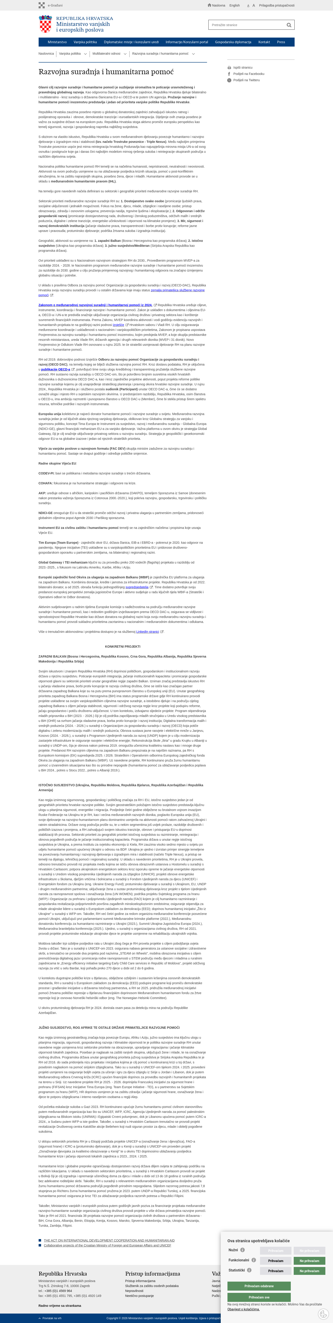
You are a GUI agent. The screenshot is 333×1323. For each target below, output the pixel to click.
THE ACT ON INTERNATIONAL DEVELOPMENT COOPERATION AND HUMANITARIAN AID (109, 1240)
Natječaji (218, 1286)
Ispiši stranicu (240, 68)
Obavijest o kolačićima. (243, 1309)
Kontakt (264, 42)
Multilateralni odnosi (106, 53)
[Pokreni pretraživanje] (289, 25)
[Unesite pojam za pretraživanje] (249, 25)
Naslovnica (46, 53)
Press (281, 42)
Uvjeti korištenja (188, 1318)
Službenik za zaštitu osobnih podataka (152, 1286)
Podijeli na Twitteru (243, 80)
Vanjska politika (85, 42)
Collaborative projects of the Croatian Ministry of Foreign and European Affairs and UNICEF (107, 1245)
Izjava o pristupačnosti (212, 1318)
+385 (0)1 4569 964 (58, 1291)
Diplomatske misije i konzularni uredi (131, 42)
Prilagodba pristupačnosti (276, 5)
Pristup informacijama (140, 1281)
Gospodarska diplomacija (233, 42)
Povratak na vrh (52, 1318)
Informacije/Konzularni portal (187, 42)
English (234, 5)
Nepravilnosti (134, 1291)
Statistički (237, 1279)
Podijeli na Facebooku (246, 74)
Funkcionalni (239, 1269)
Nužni (233, 1259)
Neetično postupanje (139, 1296)
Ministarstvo (57, 42)
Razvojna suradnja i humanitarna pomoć (160, 53)
